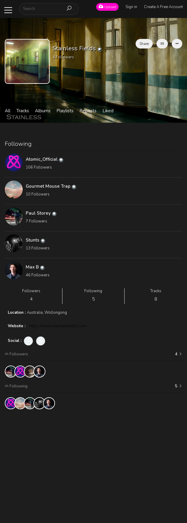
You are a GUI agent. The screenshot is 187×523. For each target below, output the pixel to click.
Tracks (22, 111)
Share (144, 43)
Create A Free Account (163, 7)
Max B (35, 267)
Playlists (64, 111)
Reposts (87, 111)
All (7, 111)
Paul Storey (41, 213)
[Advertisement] (94, 456)
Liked (108, 111)
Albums (42, 111)
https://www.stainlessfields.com (57, 326)
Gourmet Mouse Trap (51, 186)
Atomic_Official (44, 159)
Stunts (35, 240)
